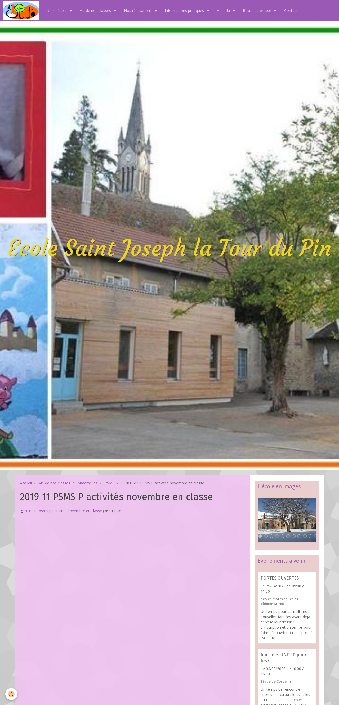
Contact (291, 10)
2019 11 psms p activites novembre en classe (63, 510)
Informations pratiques (185, 10)
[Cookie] (11, 694)
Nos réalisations (138, 10)
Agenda (224, 10)
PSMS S (111, 483)
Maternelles (87, 483)
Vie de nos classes (96, 10)
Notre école (57, 10)
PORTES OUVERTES (280, 578)
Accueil (26, 483)
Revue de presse (257, 10)
